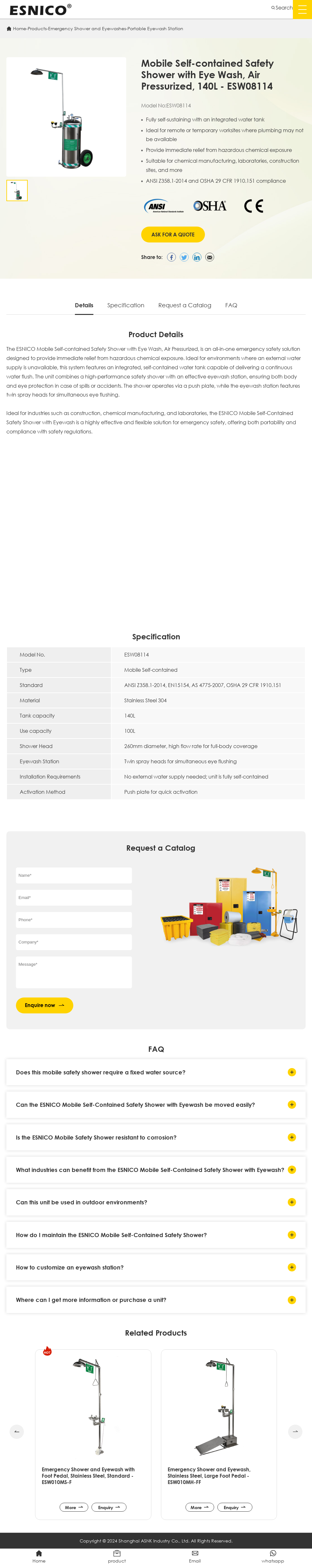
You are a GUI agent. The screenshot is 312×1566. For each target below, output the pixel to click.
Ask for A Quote (172, 234)
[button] (17, 1432)
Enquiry (109, 1507)
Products (37, 28)
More (74, 1507)
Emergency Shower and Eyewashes (87, 28)
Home (19, 28)
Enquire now (45, 1005)
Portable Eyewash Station (155, 28)
